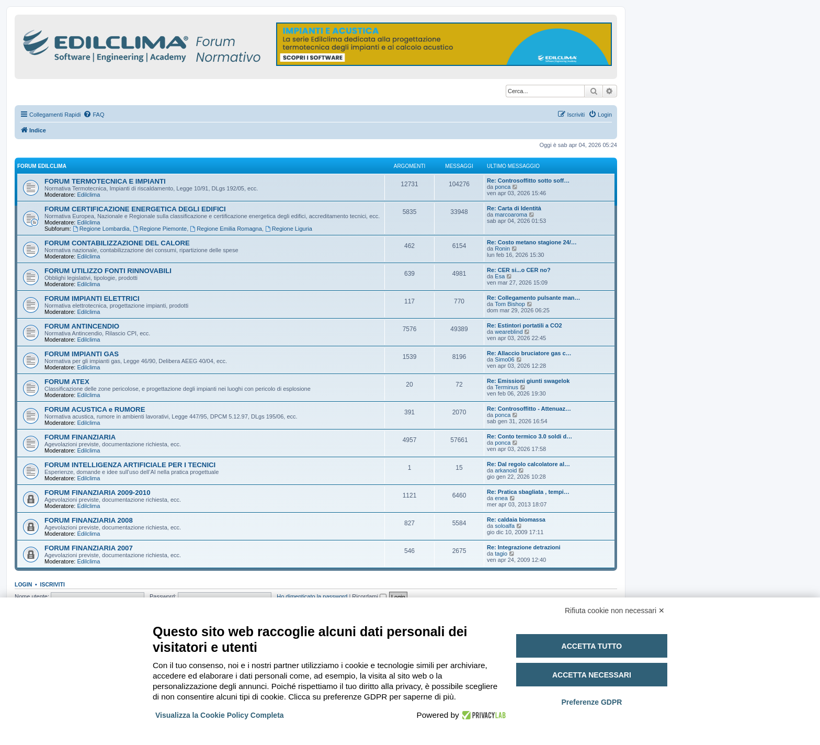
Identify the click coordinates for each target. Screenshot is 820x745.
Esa (500, 276)
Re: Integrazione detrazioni (524, 547)
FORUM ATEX (66, 382)
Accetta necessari (591, 675)
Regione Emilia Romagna (226, 228)
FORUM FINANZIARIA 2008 (88, 520)
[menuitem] (93, 114)
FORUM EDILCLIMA (41, 166)
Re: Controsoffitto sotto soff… (528, 180)
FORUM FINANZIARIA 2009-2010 (97, 492)
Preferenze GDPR (591, 702)
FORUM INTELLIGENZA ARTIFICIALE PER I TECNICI (129, 465)
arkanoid (506, 470)
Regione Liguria (288, 228)
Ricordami (369, 596)
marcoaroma (511, 214)
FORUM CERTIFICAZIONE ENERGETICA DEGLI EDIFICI (135, 209)
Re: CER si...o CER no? (519, 270)
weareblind (508, 332)
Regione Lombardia (101, 228)
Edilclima (88, 194)
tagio (501, 553)
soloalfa (505, 526)
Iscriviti (52, 584)
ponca (502, 187)
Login (23, 584)
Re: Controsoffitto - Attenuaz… (529, 408)
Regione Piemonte (160, 228)
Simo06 (504, 359)
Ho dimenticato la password (312, 596)
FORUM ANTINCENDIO (81, 326)
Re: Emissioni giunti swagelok (528, 381)
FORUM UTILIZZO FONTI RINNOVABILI (108, 271)
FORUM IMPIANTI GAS (81, 354)
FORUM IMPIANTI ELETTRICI (92, 298)
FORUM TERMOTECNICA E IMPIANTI (105, 181)
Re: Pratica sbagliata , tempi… (528, 492)
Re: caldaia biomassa (516, 519)
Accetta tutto (592, 646)
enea (501, 498)
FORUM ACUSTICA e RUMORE (94, 409)
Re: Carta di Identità (514, 208)
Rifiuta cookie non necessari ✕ (615, 610)
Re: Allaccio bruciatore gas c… (529, 353)
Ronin (502, 248)
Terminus (506, 387)
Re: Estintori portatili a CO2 (524, 325)
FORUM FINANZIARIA (80, 437)
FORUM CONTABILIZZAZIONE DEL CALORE (117, 243)
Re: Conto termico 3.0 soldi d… (529, 436)
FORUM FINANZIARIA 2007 (88, 548)
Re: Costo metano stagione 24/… (532, 242)
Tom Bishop (510, 304)
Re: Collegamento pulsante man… (533, 298)
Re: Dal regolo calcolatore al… (528, 464)
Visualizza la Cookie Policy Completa (219, 715)
